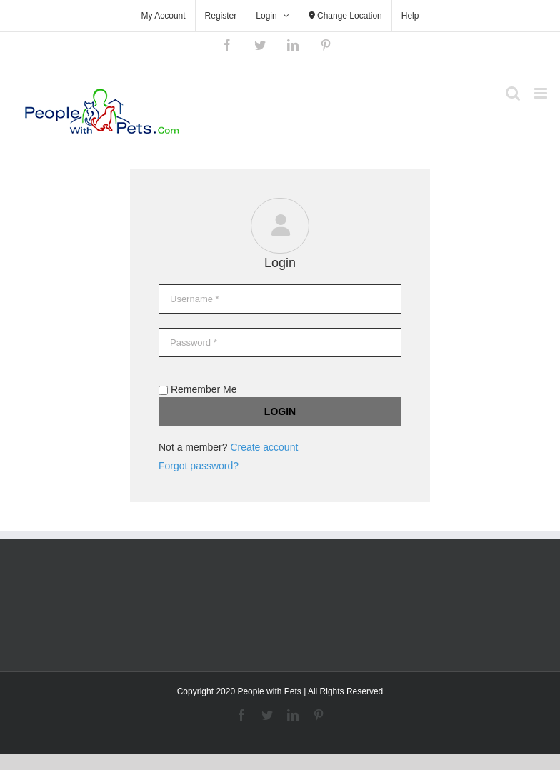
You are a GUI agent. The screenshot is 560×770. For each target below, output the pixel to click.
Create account (264, 447)
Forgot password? (199, 465)
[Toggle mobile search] (513, 93)
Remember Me (197, 389)
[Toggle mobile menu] (541, 93)
